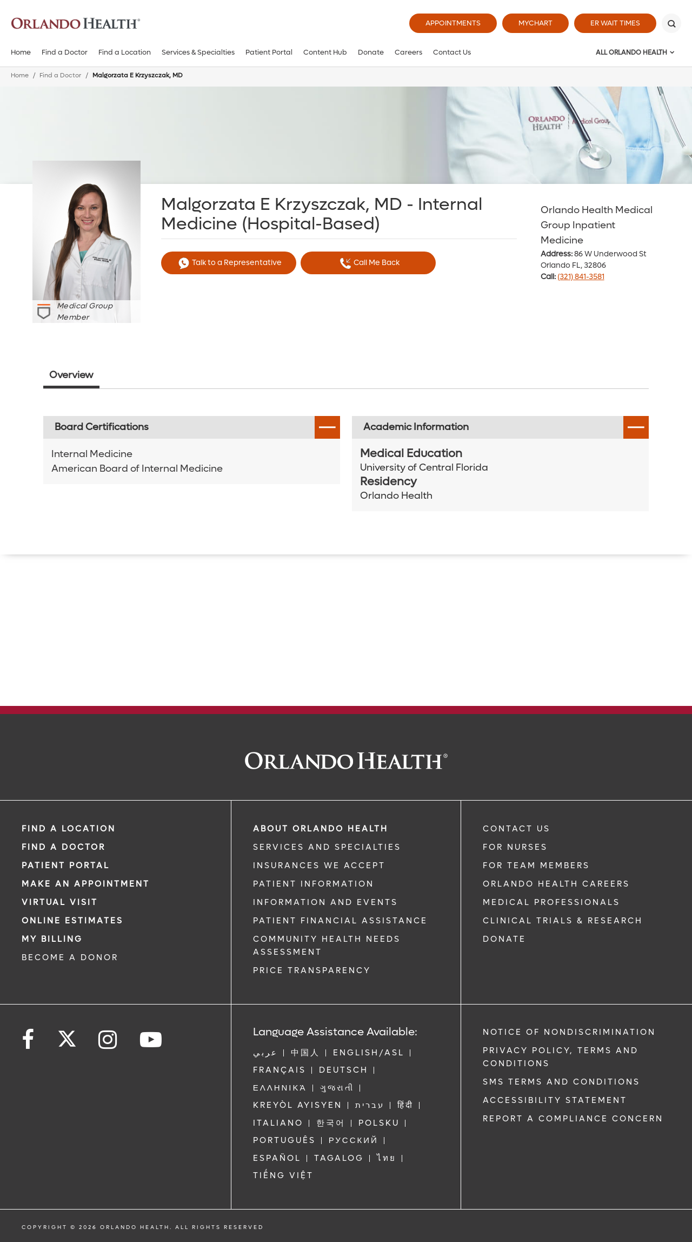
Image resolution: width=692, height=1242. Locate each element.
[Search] (671, 23)
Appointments (453, 23)
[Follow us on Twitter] (67, 1035)
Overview (71, 375)
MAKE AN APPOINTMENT (86, 883)
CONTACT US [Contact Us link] (516, 828)
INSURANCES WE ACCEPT (319, 865)
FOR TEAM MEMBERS (536, 865)
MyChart (535, 23)
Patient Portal (268, 52)
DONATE (504, 939)
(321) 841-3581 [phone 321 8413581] (580, 277)
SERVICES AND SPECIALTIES (327, 847)
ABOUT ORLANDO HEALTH (320, 828)
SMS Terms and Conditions (561, 1081)
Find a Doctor (65, 52)
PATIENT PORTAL (66, 865)
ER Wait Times (615, 23)
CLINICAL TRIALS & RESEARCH (563, 920)
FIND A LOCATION (69, 828)
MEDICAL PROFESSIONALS (551, 902)
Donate (371, 52)
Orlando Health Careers (556, 883)
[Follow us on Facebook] (29, 1040)
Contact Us (452, 52)
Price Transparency (312, 970)
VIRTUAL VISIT (60, 902)
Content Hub (325, 52)
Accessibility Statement (555, 1100)
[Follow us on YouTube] (151, 1040)
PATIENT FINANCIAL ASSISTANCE (340, 920)
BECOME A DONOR (70, 957)
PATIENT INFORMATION (313, 883)
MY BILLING (52, 939)
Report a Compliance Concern (573, 1118)
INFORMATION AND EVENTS (325, 902)
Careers (408, 52)
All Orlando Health (631, 52)
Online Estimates (72, 920)
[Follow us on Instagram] (108, 1040)
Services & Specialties (198, 52)
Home (21, 52)
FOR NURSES (515, 847)
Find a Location (124, 52)
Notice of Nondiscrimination (569, 1032)
